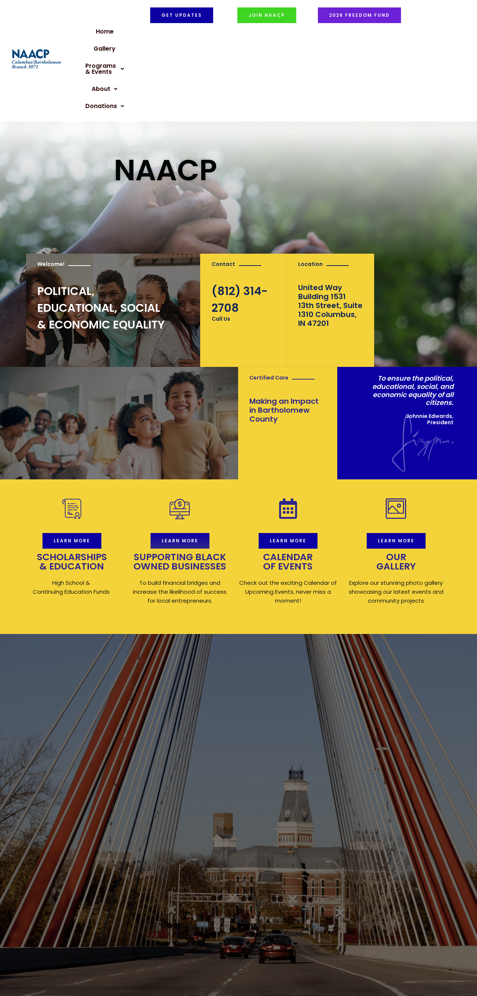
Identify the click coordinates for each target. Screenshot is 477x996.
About (315, 33)
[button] (261, 33)
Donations (354, 33)
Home (183, 33)
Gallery (211, 33)
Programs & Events (262, 33)
